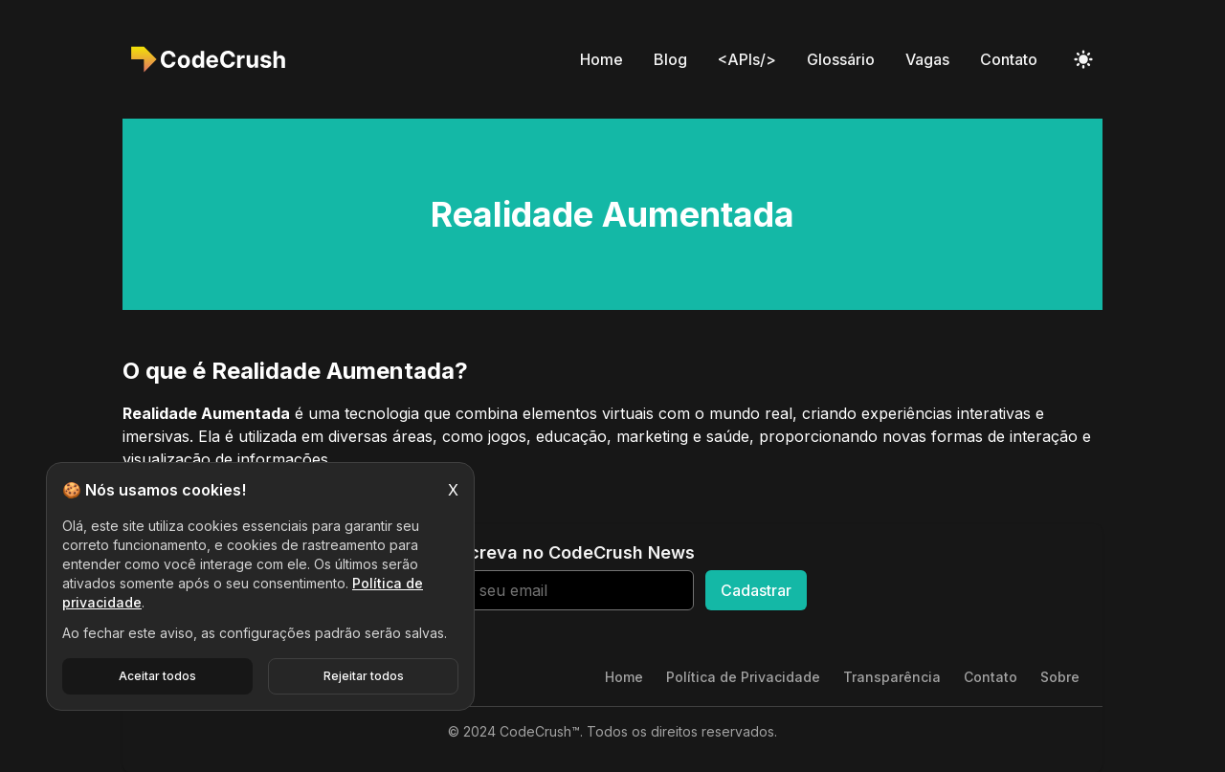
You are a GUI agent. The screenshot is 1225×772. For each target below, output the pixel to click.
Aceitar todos (157, 676)
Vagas (927, 59)
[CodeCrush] (213, 59)
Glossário (841, 59)
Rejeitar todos (363, 676)
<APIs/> (747, 59)
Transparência (892, 677)
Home (601, 59)
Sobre (1060, 677)
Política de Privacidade (743, 677)
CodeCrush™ (540, 731)
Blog (670, 59)
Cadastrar (756, 590)
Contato (1008, 59)
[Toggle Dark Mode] (1083, 59)
